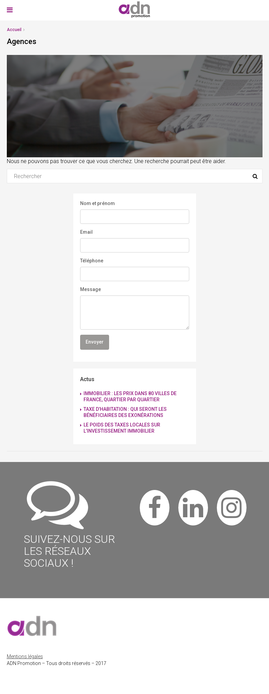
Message (90, 289)
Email (86, 232)
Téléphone (91, 260)
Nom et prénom (97, 203)
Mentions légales (25, 656)
